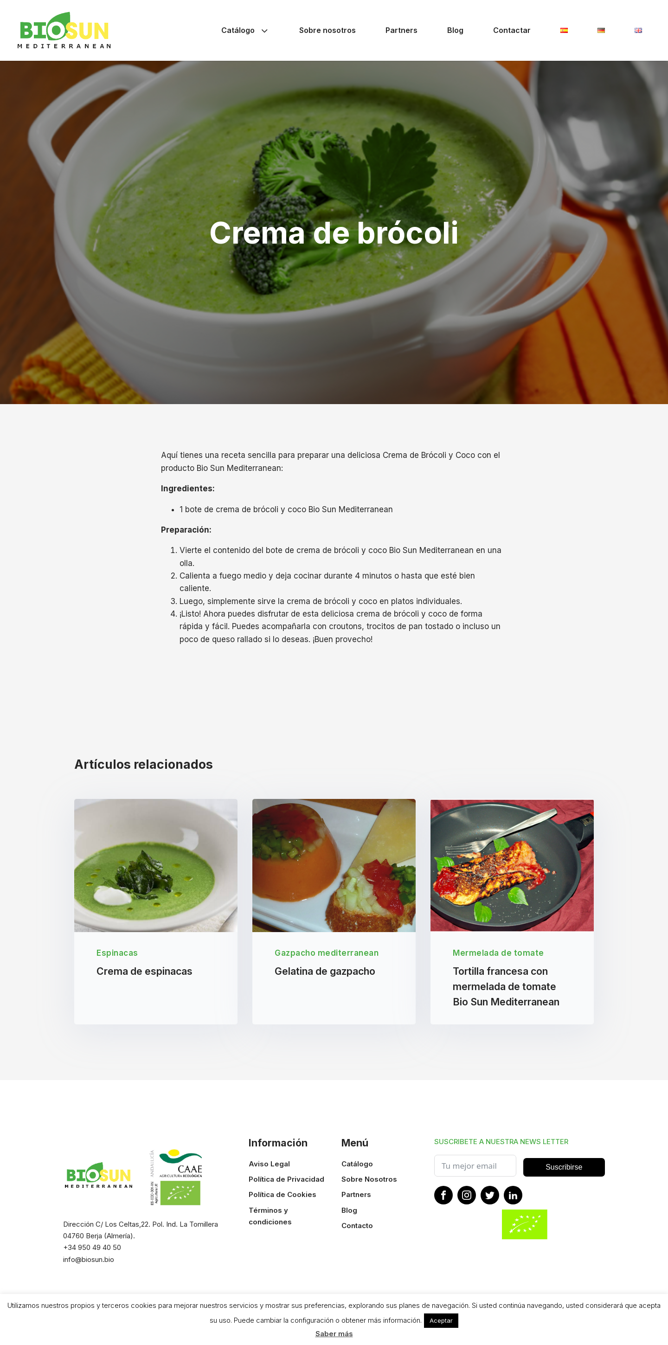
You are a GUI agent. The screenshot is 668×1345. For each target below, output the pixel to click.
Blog (455, 30)
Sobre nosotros (327, 30)
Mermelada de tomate (498, 953)
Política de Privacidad (286, 1179)
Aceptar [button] (441, 1320)
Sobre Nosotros (369, 1179)
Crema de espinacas (144, 971)
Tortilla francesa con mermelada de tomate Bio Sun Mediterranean (506, 986)
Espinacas (117, 953)
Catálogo (245, 30)
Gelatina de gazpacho (325, 971)
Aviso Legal (269, 1164)
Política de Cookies (282, 1195)
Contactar (512, 30)
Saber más (334, 1333)
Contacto (357, 1226)
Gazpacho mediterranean (327, 953)
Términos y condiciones (270, 1216)
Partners (401, 30)
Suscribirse (564, 1167)
